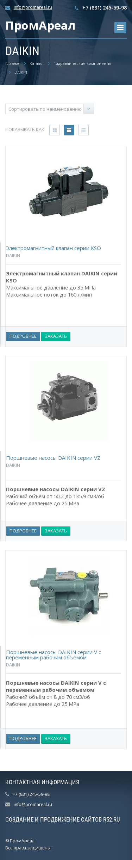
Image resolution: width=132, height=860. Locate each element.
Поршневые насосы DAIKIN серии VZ (53, 457)
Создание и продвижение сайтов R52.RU (62, 819)
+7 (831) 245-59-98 (104, 7)
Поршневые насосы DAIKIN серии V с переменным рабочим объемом (53, 654)
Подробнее (23, 336)
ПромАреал (40, 25)
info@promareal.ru (33, 7)
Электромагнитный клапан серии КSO (53, 247)
